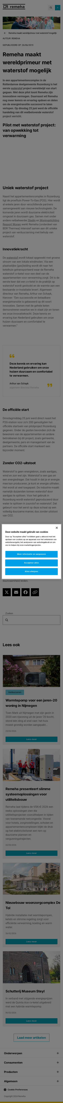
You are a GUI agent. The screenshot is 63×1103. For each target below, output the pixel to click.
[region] (31, 551)
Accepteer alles (31, 563)
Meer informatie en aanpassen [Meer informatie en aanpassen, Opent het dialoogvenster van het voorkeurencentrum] (31, 554)
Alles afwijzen (31, 571)
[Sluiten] (56, 527)
